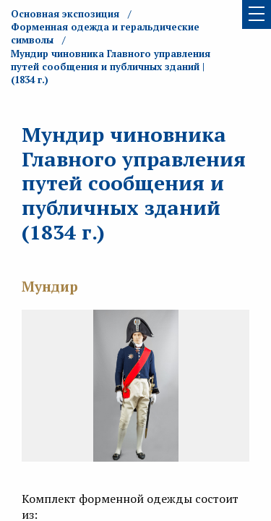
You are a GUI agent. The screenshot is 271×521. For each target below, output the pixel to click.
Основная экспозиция (65, 13)
